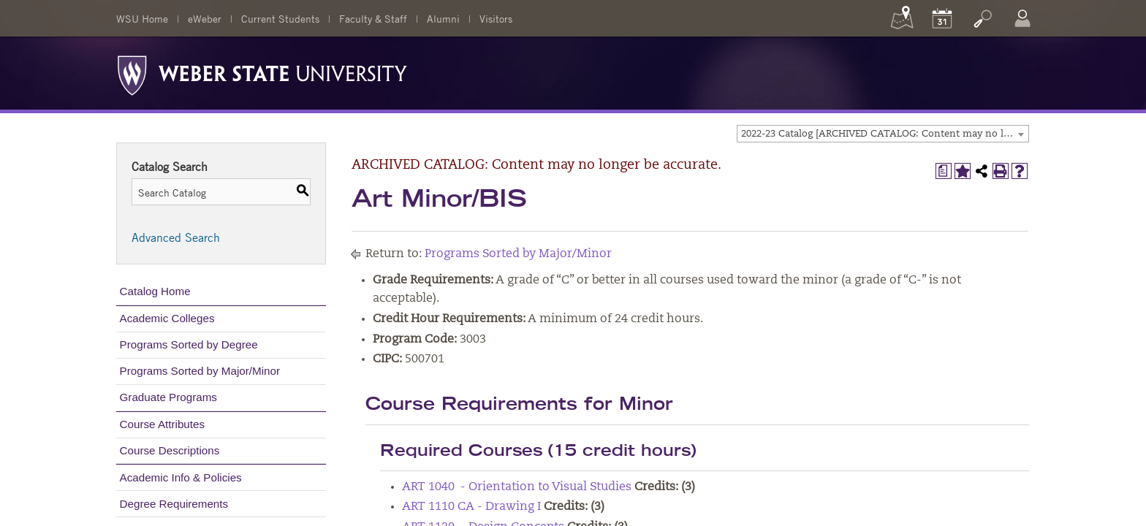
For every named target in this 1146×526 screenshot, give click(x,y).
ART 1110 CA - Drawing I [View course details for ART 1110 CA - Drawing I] (471, 507)
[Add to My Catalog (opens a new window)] (963, 171)
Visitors (495, 18)
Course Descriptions (170, 450)
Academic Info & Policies (181, 477)
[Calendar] (942, 18)
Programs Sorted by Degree (189, 344)
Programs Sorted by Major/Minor (200, 371)
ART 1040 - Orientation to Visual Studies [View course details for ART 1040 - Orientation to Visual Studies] (516, 487)
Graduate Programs (168, 397)
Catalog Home (155, 291)
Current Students (280, 18)
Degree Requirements (174, 504)
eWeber (204, 18)
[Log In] (1022, 18)
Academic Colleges (167, 318)
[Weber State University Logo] (262, 71)
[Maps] (902, 18)
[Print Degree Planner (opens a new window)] (944, 171)
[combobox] (883, 133)
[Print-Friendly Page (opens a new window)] (1001, 171)
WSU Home (142, 18)
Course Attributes (162, 424)
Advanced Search (176, 237)
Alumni (443, 18)
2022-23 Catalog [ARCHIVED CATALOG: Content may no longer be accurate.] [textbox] (884, 134)
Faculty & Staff (373, 18)
